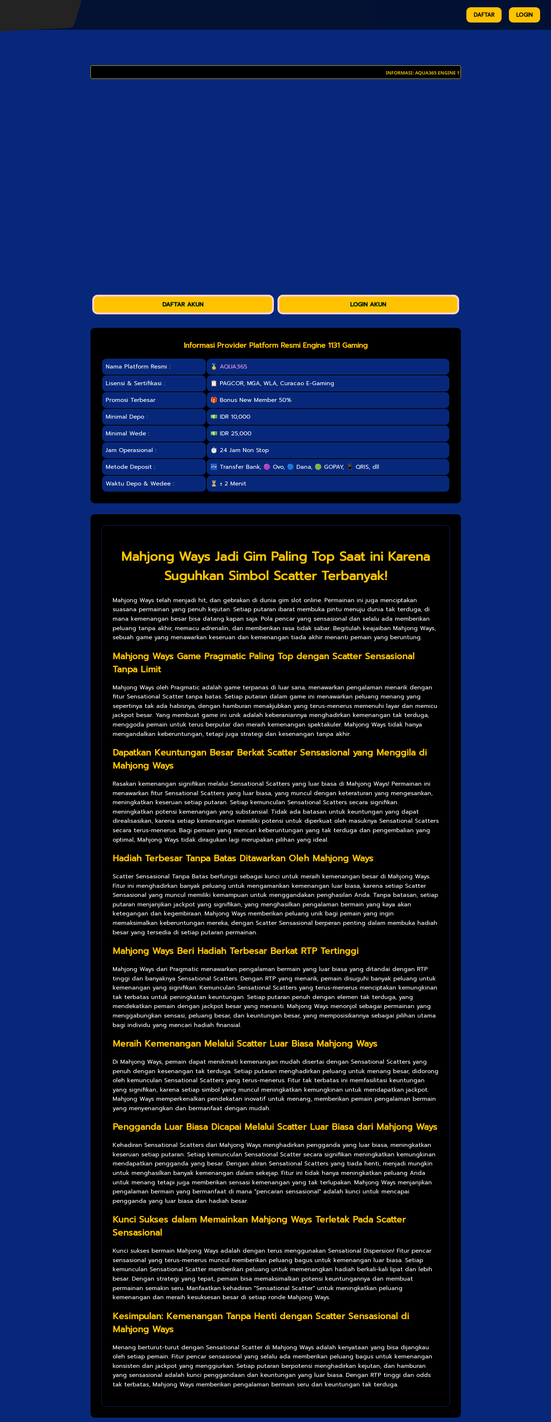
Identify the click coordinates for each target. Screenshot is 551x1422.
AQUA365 (233, 366)
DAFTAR (484, 15)
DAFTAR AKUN (182, 304)
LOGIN (524, 15)
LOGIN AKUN (368, 304)
